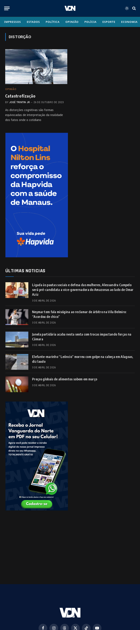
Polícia (90, 22)
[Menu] (7, 8)
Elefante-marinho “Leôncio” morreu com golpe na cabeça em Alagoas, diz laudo (82, 359)
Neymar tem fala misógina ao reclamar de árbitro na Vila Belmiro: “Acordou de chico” (79, 314)
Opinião (72, 22)
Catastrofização (20, 95)
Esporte (108, 22)
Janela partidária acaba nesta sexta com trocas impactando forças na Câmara (81, 336)
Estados (33, 22)
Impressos (12, 22)
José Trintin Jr (19, 102)
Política (53, 22)
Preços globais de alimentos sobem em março (64, 379)
